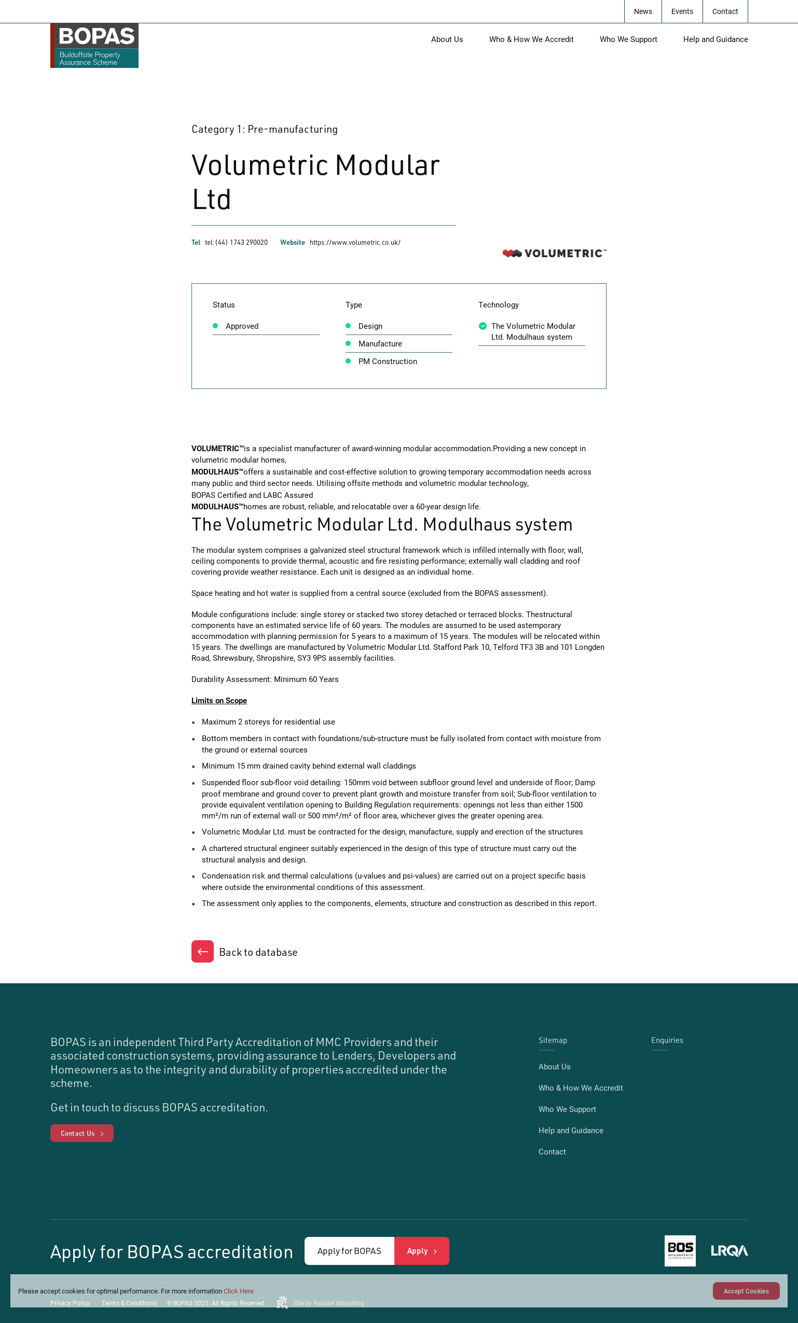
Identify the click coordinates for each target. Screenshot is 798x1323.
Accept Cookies (746, 1291)
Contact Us (78, 1133)
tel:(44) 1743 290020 (236, 242)
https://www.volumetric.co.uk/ (355, 242)
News (643, 11)
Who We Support (628, 39)
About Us (447, 39)
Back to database (258, 951)
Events (682, 11)
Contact (725, 11)
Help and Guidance (715, 39)
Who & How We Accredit (531, 39)
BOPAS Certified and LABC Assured (252, 495)
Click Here (239, 1291)
